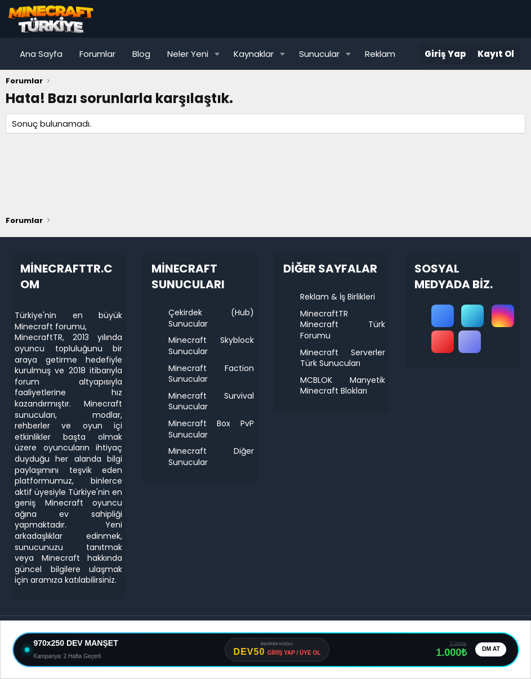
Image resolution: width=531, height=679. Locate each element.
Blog (141, 54)
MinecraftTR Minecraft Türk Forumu (342, 324)
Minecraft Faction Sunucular (210, 374)
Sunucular (319, 54)
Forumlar (97, 54)
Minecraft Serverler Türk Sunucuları (342, 358)
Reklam (380, 54)
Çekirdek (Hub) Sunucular (210, 318)
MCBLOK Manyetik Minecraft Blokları (342, 385)
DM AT (489, 649)
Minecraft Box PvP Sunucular (210, 429)
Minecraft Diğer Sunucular (210, 456)
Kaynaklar (254, 54)
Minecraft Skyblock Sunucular (210, 345)
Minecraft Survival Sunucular (210, 401)
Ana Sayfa (41, 54)
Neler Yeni (187, 54)
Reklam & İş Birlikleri (337, 296)
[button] (217, 53)
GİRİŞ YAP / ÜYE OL (292, 653)
